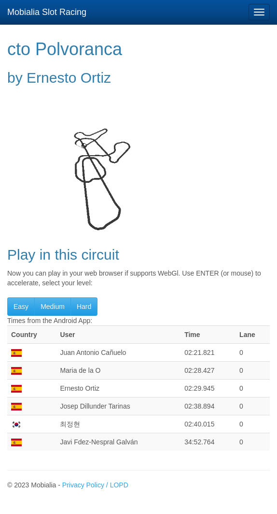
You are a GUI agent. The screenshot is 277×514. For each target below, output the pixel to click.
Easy (21, 306)
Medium (53, 306)
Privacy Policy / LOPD (95, 485)
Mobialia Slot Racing (46, 12)
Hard (84, 306)
